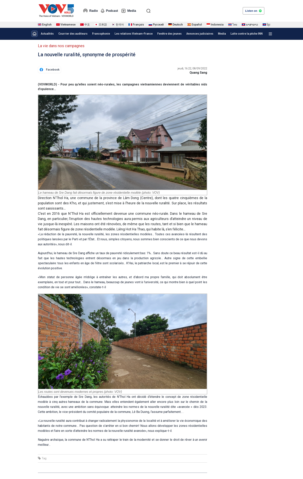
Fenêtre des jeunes (169, 33)
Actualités (47, 33)
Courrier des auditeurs (73, 33)
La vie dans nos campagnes (61, 45)
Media (128, 11)
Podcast (109, 11)
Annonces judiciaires (199, 33)
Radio (90, 11)
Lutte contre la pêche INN (247, 33)
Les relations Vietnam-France (134, 33)
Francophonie (101, 33)
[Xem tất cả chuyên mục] (270, 34)
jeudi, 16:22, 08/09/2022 (192, 68)
